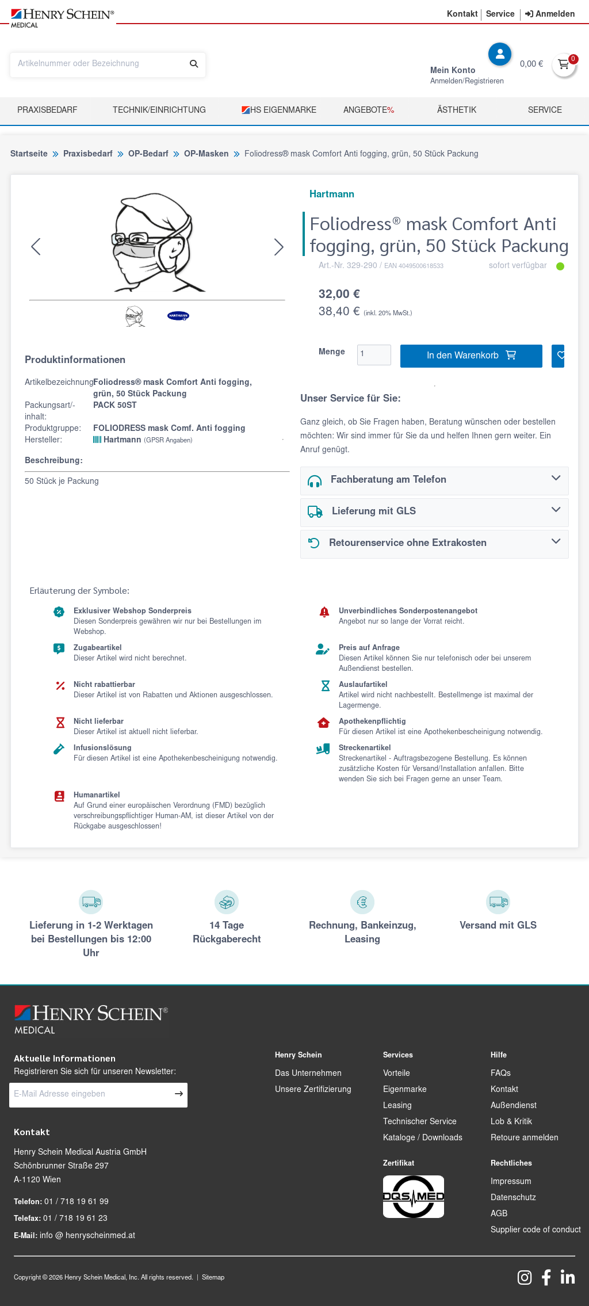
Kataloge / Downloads (422, 1139)
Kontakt (504, 1090)
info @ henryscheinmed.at (87, 1236)
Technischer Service (420, 1122)
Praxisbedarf (47, 111)
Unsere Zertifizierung (313, 1090)
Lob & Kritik (511, 1122)
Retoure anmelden (525, 1139)
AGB (499, 1214)
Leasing (397, 1106)
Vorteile (396, 1074)
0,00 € (531, 64)
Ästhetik (456, 111)
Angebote (368, 111)
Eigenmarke (405, 1090)
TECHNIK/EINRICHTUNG (159, 111)
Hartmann (143, 440)
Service (545, 111)
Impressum (511, 1182)
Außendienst (514, 1106)
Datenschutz (513, 1198)
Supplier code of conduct (536, 1231)
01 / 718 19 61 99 (76, 1202)
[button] (35, 246)
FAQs (501, 1074)
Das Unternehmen (308, 1074)
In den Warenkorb (471, 355)
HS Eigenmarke (278, 110)
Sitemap (213, 1278)
